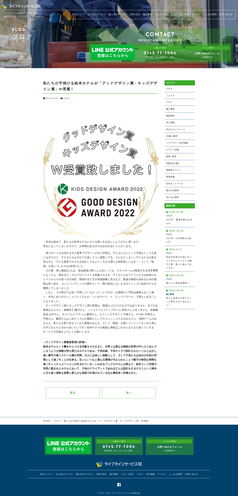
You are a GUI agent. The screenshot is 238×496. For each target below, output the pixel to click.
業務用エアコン (173, 170)
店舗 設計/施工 (173, 163)
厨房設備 (170, 177)
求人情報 (170, 122)
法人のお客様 (172, 197)
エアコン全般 (172, 150)
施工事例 (170, 109)
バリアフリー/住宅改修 (177, 143)
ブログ (66, 98)
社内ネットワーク (174, 183)
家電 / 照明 (171, 156)
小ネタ (169, 89)
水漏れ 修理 (171, 136)
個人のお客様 (172, 190)
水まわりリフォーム (175, 129)
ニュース (170, 95)
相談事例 (170, 116)
